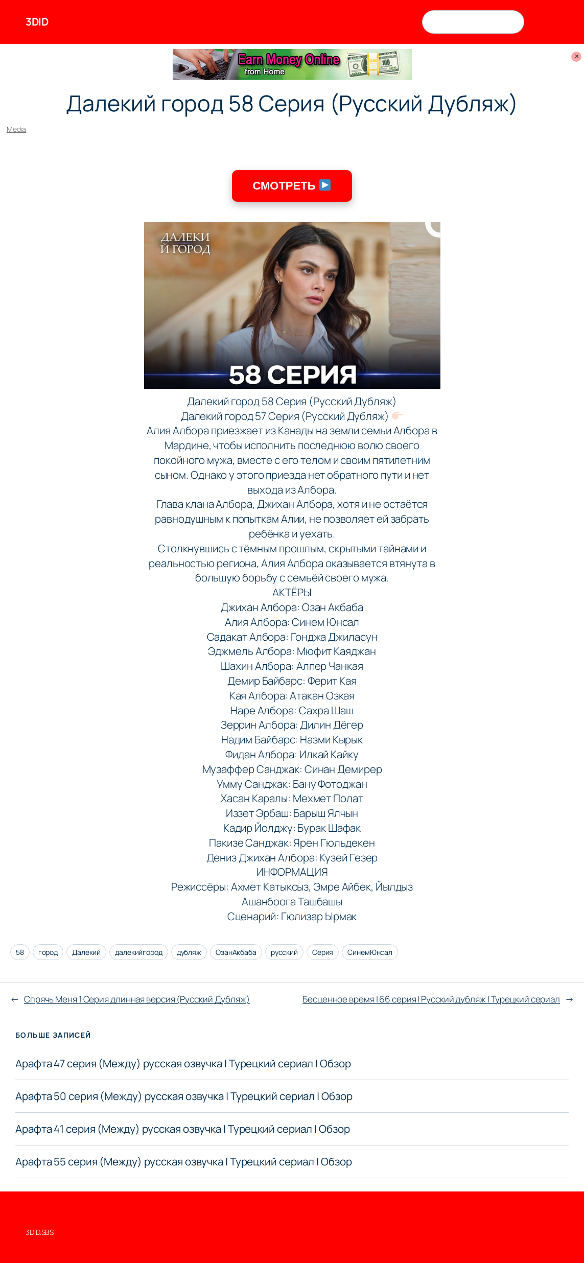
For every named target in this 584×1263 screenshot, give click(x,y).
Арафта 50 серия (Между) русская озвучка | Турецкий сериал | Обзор (184, 1096)
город (48, 952)
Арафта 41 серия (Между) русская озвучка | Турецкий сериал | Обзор (182, 1129)
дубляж (189, 952)
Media (17, 129)
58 (20, 952)
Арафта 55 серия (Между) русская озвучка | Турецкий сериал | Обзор (183, 1161)
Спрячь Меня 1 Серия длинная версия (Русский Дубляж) (137, 999)
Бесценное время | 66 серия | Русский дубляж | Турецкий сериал (431, 999)
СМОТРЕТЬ (291, 185)
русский (284, 952)
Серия (323, 952)
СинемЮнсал (369, 952)
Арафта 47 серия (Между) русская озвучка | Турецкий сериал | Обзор (183, 1063)
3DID (37, 21)
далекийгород (138, 952)
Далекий (86, 952)
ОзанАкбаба (236, 952)
